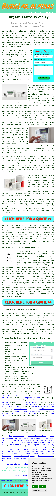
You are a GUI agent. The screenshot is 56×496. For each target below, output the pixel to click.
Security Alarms (46, 447)
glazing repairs (8, 413)
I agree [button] (35, 486)
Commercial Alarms (10, 458)
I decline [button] (42, 486)
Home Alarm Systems (44, 440)
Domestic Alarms (45, 456)
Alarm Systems (36, 438)
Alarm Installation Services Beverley (26, 338)
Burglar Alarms (16, 436)
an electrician (20, 409)
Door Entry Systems (24, 456)
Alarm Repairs (8, 449)
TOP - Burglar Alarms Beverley (15, 464)
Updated (20, 480)
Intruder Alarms (38, 451)
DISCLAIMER (49, 12)
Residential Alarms (17, 445)
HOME (30, 12)
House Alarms (22, 449)
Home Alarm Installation (23, 440)
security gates (8, 400)
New (16, 480)
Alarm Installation (37, 436)
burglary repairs (32, 398)
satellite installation (12, 395)
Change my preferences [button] (39, 490)
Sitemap (3, 480)
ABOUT (35, 12)
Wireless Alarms (29, 447)
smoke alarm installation (43, 407)
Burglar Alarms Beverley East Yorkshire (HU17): (23, 31)
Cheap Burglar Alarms (36, 445)
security (14, 296)
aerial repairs (29, 404)
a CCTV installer (47, 409)
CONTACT (41, 12)
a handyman (32, 400)
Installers (10, 480)
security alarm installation (28, 411)
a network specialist (30, 402)
